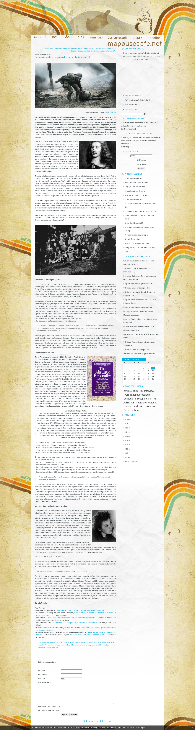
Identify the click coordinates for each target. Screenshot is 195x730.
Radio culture (128, 327)
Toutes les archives (131, 462)
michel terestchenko (76, 645)
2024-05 (128, 432)
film (150, 398)
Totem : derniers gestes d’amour (136, 183)
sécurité (128, 406)
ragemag (135, 394)
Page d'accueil (89, 48)
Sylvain (126, 268)
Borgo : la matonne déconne (135, 191)
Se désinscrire (141, 164)
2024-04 (128, 436)
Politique (52, 642)
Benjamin (126, 284)
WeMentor (127, 261)
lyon (126, 394)
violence (152, 402)
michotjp (126, 312)
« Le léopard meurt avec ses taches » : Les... (141, 211)
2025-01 (128, 428)
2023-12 (128, 449)
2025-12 (128, 424)
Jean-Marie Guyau (45, 516)
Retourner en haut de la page (97, 721)
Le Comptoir (111, 112)
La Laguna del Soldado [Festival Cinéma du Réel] (140, 205)
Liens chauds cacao (132, 104)
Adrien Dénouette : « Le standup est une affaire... (139, 217)
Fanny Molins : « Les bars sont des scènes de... (140, 249)
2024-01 (128, 445)
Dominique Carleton (130, 276)
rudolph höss (102, 645)
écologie (146, 394)
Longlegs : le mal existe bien (135, 187)
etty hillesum (65, 642)
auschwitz (87, 645)
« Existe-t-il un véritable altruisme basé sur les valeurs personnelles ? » (71, 618)
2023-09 (128, 457)
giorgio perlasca (75, 642)
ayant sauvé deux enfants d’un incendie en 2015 (87, 635)
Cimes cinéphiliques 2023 (134, 223)
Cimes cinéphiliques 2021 (142, 284)
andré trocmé (85, 642)
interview (149, 391)
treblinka (94, 645)
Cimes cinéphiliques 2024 (134, 199)
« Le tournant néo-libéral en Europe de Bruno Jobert (63, 48)
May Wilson (127, 334)
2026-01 (128, 419)
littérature (141, 402)
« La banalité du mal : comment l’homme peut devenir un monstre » (81, 610)
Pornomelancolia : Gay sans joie (136, 235)
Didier (125, 319)
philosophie (140, 398)
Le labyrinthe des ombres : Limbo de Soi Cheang (139, 229)
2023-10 (128, 453)
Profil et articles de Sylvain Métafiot (137, 100)
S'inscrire (141, 160)
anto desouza (128, 354)
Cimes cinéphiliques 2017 (141, 350)
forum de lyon (131, 410)
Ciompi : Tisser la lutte (133, 239)
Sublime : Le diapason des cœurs (137, 243)
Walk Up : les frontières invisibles (136, 195)
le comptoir (94, 642)
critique (128, 391)
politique (128, 398)
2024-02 (128, 441)
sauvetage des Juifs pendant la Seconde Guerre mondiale (76, 623)
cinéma (138, 390)
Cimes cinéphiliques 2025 (134, 178)
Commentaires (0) (52, 647)
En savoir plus (140, 728)
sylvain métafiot (145, 406)
